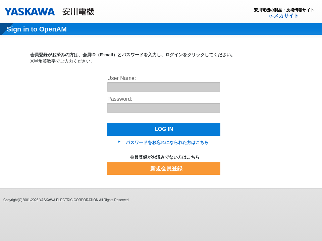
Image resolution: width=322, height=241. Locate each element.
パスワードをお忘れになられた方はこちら (167, 142)
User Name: (121, 78)
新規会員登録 (166, 168)
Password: (119, 99)
